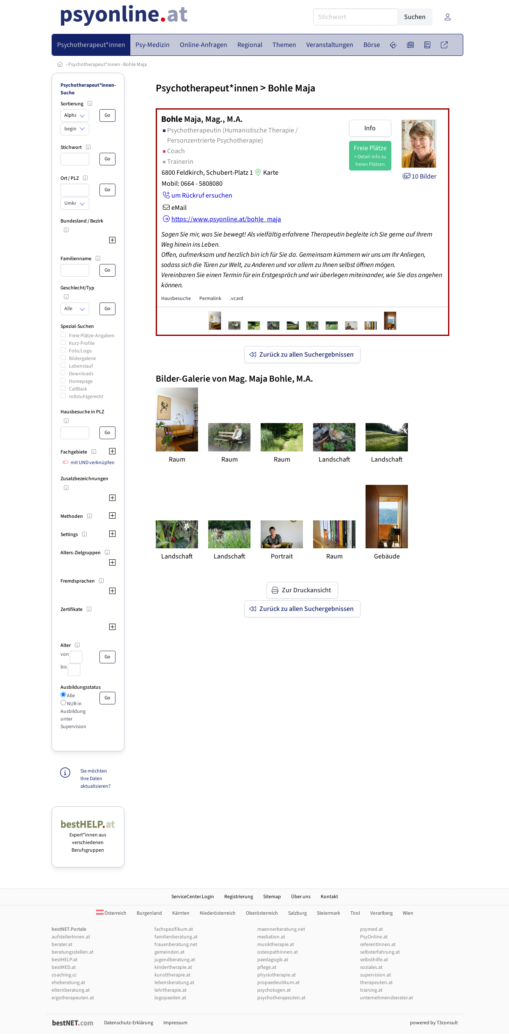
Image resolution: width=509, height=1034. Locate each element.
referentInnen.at (378, 944)
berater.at (62, 944)
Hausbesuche (176, 298)
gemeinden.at (169, 952)
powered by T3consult (434, 1022)
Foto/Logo (80, 351)
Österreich (111, 913)
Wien (408, 913)
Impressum (175, 1022)
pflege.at (266, 967)
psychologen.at (274, 990)
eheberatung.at (68, 982)
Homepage (81, 381)
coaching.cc (64, 975)
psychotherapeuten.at (281, 997)
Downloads (81, 373)
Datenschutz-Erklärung (128, 1022)
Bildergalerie (82, 358)
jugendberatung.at (174, 959)
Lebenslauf (81, 366)
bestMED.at (64, 967)
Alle (70, 695)
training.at (371, 990)
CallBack (78, 389)
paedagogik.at (272, 959)
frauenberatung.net (175, 944)
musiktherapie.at (275, 944)
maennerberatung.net (281, 929)
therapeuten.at (376, 982)
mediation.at (271, 936)
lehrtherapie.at (170, 990)
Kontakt (329, 896)
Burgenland (149, 913)
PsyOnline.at (374, 936)
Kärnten (181, 913)
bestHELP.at (64, 959)
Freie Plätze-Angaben (92, 335)
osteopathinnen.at (277, 952)
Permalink (210, 298)
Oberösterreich (262, 913)
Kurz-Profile (82, 343)
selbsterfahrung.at (380, 952)
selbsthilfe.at (374, 959)
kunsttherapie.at (172, 975)
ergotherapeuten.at (73, 997)
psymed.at (371, 929)
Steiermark (328, 913)
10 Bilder (419, 176)
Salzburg (297, 913)
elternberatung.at (71, 990)
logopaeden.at (170, 997)
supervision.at (375, 975)
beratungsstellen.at (73, 952)
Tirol (355, 913)
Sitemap (272, 896)
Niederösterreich (218, 913)
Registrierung (238, 896)
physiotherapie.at (276, 975)
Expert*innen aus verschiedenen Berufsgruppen (88, 839)
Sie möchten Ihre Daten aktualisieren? (95, 778)
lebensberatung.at (174, 982)
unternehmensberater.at (386, 997)
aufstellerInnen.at (71, 936)
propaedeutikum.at (278, 982)
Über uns (301, 896)
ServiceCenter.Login (192, 896)
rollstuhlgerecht (86, 396)
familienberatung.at (176, 936)
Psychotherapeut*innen (94, 64)
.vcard (236, 298)
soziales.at (371, 967)
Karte (265, 172)
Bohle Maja (135, 64)
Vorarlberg (381, 913)
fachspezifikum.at (173, 929)
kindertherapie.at (173, 967)
